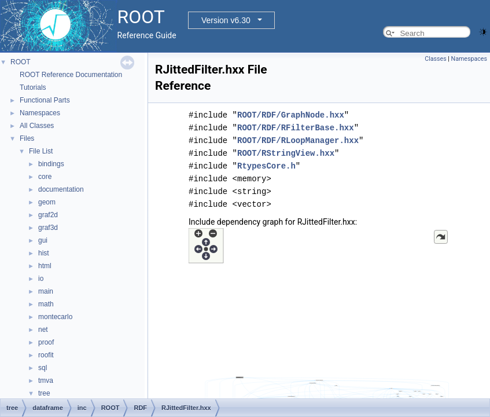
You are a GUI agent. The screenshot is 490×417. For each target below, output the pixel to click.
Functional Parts (45, 100)
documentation (61, 189)
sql (42, 368)
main (45, 291)
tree (44, 393)
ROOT (20, 62)
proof (46, 342)
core (44, 177)
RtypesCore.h (266, 165)
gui (42, 240)
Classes (435, 59)
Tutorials (33, 87)
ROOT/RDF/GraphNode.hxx (290, 114)
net (43, 329)
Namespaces (40, 113)
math (46, 304)
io (40, 279)
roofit (46, 355)
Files (27, 138)
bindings (51, 164)
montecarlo (55, 317)
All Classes (37, 126)
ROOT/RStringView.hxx (285, 153)
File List (41, 151)
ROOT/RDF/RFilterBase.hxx (295, 127)
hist (43, 253)
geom (47, 202)
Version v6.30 (225, 20)
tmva (45, 380)
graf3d (48, 228)
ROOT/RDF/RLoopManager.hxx (298, 140)
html (44, 266)
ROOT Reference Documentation (71, 75)
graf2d (48, 215)
